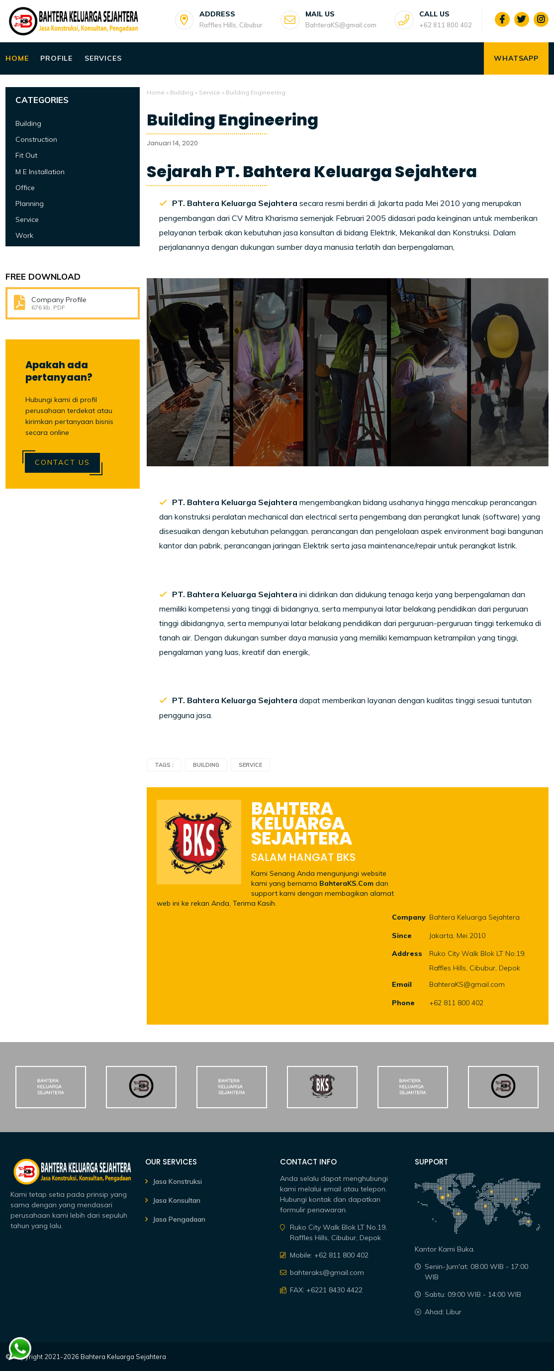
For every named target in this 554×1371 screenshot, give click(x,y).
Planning (29, 203)
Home (16, 58)
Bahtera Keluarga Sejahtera (123, 1357)
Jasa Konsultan (176, 1200)
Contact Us (62, 462)
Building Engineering (232, 119)
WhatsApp (516, 58)
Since (402, 935)
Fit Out (26, 155)
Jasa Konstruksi (177, 1181)
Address (407, 953)
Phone (403, 1002)
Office (25, 187)
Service (209, 92)
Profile (56, 58)
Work (24, 235)
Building (181, 92)
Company (409, 917)
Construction (36, 139)
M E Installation (40, 171)
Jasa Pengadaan (179, 1219)
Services (103, 58)
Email (402, 984)
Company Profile (59, 299)
